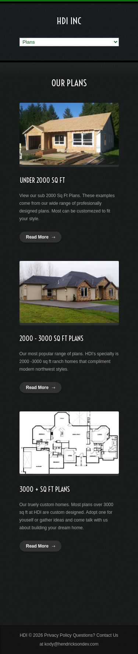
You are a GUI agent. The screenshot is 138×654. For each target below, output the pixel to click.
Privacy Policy (58, 635)
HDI (24, 635)
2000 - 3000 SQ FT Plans (52, 338)
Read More (37, 237)
